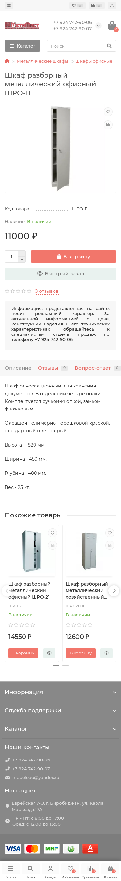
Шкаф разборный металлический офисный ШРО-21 (29, 590)
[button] (56, 665)
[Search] (81, 46)
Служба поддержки (60, 710)
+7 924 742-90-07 (31, 768)
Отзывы (53, 368)
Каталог (60, 729)
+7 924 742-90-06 (31, 759)
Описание (18, 368)
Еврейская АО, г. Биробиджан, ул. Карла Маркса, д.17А (58, 806)
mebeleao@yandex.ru (35, 777)
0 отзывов (47, 291)
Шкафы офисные (93, 61)
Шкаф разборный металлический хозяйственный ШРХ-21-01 (87, 590)
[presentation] (7, 590)
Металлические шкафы (42, 61)
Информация (60, 692)
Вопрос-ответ (98, 368)
